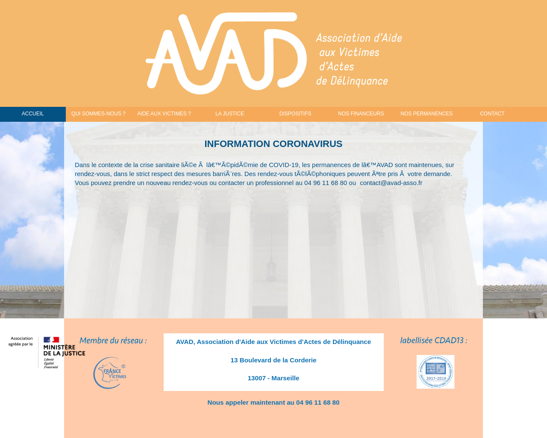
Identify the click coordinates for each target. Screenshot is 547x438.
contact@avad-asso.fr (391, 182)
